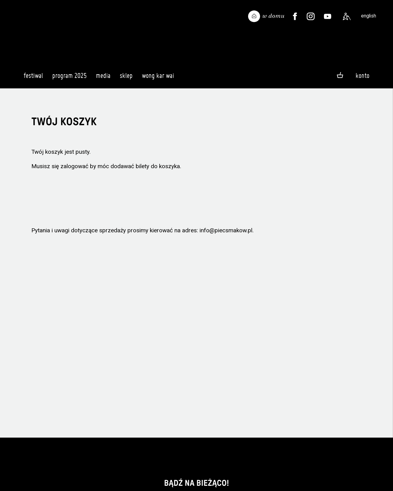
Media (103, 78)
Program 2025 (69, 78)
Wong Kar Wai (158, 78)
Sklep (126, 78)
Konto (362, 75)
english (368, 16)
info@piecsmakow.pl (226, 230)
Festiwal (33, 78)
